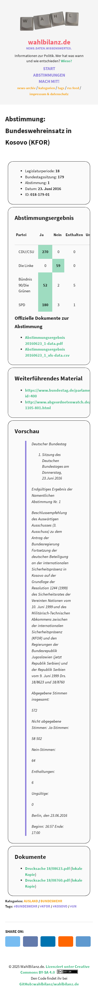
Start (49, 68)
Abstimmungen (49, 75)
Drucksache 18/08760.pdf (48, 880)
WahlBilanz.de (49, 42)
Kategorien (46, 88)
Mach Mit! (49, 81)
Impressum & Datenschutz (49, 94)
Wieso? (66, 61)
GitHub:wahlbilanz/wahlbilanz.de (49, 983)
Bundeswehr (51, 901)
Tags (61, 88)
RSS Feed (73, 88)
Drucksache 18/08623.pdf (48, 868)
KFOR (46, 906)
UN (74, 906)
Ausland (31, 901)
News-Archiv (26, 88)
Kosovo (61, 906)
